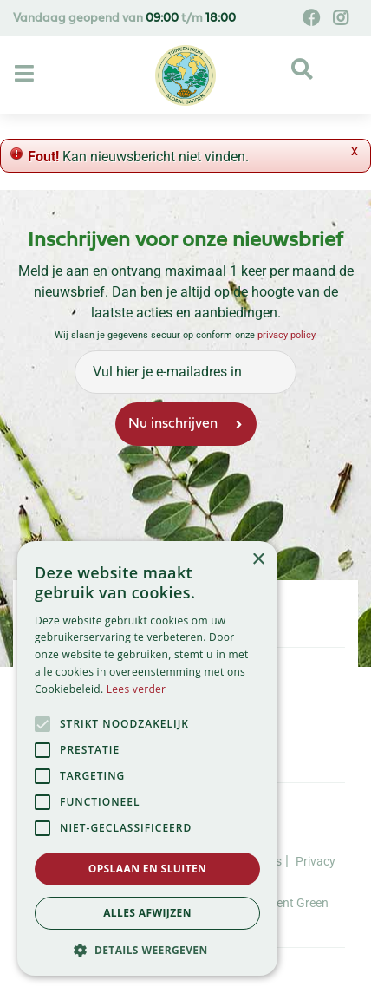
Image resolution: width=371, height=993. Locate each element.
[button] (147, 949)
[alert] (147, 758)
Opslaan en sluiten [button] (147, 868)
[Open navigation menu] (26, 74)
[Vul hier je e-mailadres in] (185, 372)
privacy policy (286, 335)
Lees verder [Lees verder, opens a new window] (136, 689)
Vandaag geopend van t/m (124, 18)
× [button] (257, 559)
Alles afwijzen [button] (147, 912)
